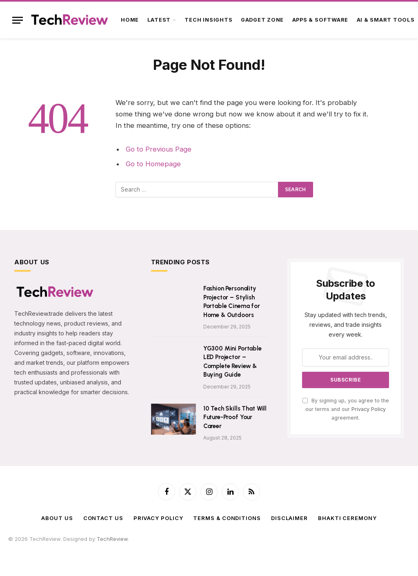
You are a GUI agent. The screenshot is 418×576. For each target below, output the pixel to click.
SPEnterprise (315, 546)
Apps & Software (320, 20)
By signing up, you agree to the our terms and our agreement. (345, 409)
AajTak (214, 546)
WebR (189, 554)
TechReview (112, 539)
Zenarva (51, 554)
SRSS (269, 546)
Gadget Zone (262, 20)
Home (130, 20)
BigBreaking (107, 554)
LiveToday (212, 554)
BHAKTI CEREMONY (347, 518)
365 (81, 546)
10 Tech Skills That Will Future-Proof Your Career (235, 417)
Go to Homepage (153, 164)
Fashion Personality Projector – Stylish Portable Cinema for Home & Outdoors (231, 301)
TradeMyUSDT (243, 546)
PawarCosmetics (109, 546)
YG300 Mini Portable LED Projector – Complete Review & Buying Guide (232, 361)
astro (68, 546)
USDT (15, 546)
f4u (28, 546)
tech (54, 546)
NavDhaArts (23, 554)
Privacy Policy (368, 409)
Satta (40, 546)
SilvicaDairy (147, 546)
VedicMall (238, 554)
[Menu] (17, 20)
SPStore (288, 546)
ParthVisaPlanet (184, 546)
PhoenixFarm (349, 546)
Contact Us (103, 518)
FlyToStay (168, 554)
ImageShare (139, 554)
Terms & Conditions (226, 518)
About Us (57, 518)
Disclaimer (289, 518)
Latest (159, 20)
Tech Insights (208, 20)
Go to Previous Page (158, 149)
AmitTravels (383, 546)
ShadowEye (267, 554)
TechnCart (77, 554)
